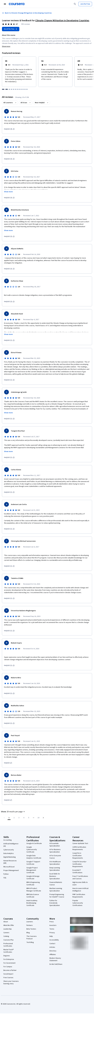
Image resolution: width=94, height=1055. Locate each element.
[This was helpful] (8, 763)
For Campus (7, 966)
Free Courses (8, 977)
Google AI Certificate (34, 843)
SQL (4, 878)
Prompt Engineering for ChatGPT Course (56, 895)
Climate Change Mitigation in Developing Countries (62, 20)
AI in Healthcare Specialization (55, 862)
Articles (52, 947)
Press (51, 921)
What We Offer (8, 925)
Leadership (7, 929)
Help (51, 936)
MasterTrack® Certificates (8, 950)
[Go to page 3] (19, 818)
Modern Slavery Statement (55, 959)
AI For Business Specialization (55, 850)
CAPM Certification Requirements (79, 848)
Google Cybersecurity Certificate (31, 849)
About (5, 921)
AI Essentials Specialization (54, 844)
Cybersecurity (8, 850)
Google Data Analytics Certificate (33, 856)
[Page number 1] (9, 818)
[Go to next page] (43, 818)
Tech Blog (30, 942)
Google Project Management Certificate (32, 870)
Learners (29, 921)
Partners (29, 925)
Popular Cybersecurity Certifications (77, 903)
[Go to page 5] (28, 818)
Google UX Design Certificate (32, 877)
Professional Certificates (8, 944)
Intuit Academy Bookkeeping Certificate (31, 903)
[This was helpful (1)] (9, 340)
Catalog (6, 936)
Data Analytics (8, 853)
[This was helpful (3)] (9, 159)
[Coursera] (16, 4)
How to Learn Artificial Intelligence (80, 889)
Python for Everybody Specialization (54, 903)
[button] (13, 812)
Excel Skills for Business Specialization (54, 876)
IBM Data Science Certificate (32, 895)
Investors (52, 925)
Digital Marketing (9, 857)
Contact (52, 943)
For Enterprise (8, 959)
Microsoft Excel (8, 867)
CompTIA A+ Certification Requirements (77, 855)
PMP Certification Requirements (78, 895)
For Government (9, 963)
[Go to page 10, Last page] (38, 818)
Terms (51, 929)
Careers (6, 932)
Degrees (6, 956)
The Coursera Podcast (31, 937)
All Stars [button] (24, 102)
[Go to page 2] (14, 818)
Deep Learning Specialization (54, 869)
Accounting (7, 840)
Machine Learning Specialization (55, 889)
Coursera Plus (8, 940)
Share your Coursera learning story (10, 982)
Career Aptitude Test (80, 843)
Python (6, 874)
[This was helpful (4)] (9, 129)
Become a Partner (10, 970)
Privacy (52, 932)
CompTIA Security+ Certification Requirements (79, 864)
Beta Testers (31, 929)
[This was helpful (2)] (9, 236)
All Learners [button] (8, 102)
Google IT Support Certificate (33, 862)
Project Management (11, 870)
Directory (52, 951)
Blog (28, 932)
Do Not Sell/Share (55, 964)
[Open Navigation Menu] (5, 4)
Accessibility (54, 940)
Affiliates (52, 954)
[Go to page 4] (24, 818)
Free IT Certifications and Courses (80, 877)
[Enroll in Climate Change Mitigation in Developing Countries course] (10, 29)
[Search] (75, 4)
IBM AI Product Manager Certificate (33, 889)
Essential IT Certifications (77, 871)
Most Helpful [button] (40, 102)
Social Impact (8, 974)
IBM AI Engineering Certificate (33, 883)
